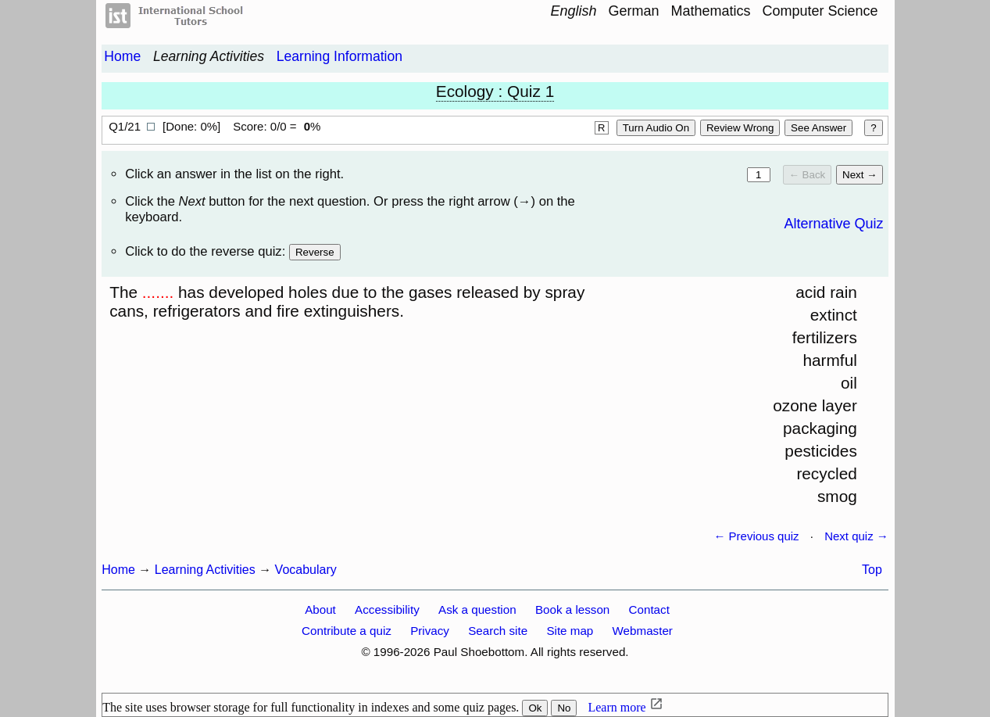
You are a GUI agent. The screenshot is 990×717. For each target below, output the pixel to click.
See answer (818, 128)
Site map (569, 630)
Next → (859, 175)
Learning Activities (208, 56)
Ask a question (477, 609)
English (573, 11)
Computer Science (820, 11)
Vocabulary (306, 569)
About (320, 609)
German (633, 11)
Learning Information (339, 56)
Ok (534, 708)
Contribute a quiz (346, 630)
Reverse (314, 252)
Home (122, 56)
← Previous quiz (756, 536)
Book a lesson (572, 609)
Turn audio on (656, 128)
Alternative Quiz (833, 223)
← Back (807, 175)
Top (872, 569)
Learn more (616, 707)
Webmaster (643, 630)
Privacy (429, 630)
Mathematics (711, 11)
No (563, 708)
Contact (649, 609)
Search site (497, 630)
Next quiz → (856, 536)
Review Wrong (740, 128)
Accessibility (387, 609)
